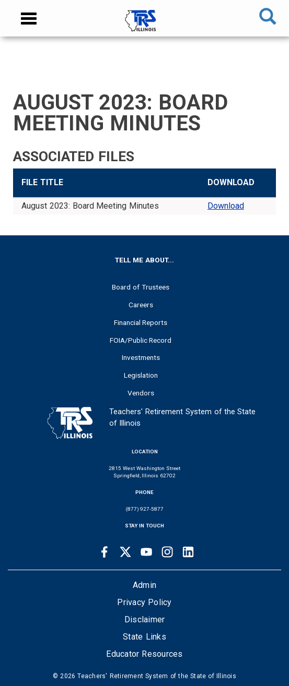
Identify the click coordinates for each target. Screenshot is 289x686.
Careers (141, 304)
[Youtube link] (146, 552)
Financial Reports (141, 322)
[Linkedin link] (188, 552)
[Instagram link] (167, 552)
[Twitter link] (125, 552)
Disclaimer (144, 619)
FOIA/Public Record (141, 340)
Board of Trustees (140, 287)
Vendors (141, 393)
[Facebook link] (104, 552)
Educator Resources (144, 654)
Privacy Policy (144, 602)
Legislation (141, 375)
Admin (144, 585)
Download (225, 206)
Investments (141, 357)
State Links (144, 637)
